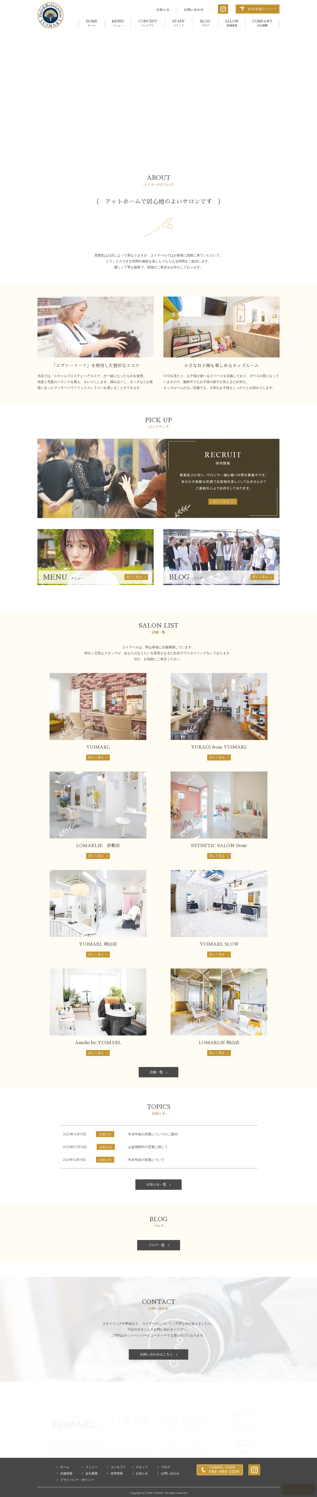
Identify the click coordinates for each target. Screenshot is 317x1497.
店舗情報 (64, 1486)
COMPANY (262, 23)
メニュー (90, 1480)
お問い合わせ (194, 9)
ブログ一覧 (158, 1258)
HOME (92, 23)
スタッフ (140, 1480)
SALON (231, 23)
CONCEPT (147, 23)
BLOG (205, 23)
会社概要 (90, 1486)
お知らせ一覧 (158, 1197)
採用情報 (115, 1486)
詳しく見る (98, 770)
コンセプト (116, 1480)
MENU (118, 23)
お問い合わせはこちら (158, 1367)
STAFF (178, 23)
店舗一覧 (158, 1085)
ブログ (164, 1480)
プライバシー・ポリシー (75, 1492)
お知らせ (163, 9)
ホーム (63, 1480)
